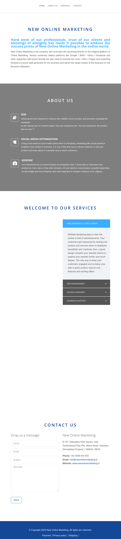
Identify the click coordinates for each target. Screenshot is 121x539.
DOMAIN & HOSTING (76, 300)
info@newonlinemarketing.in (84, 459)
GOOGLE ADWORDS (76, 292)
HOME (42, 6)
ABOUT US (52, 6)
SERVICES (65, 6)
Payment (46, 535)
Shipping (73, 535)
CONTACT (77, 6)
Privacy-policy (60, 535)
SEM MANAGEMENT (76, 283)
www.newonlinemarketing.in (85, 463)
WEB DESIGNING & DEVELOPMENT (82, 223)
